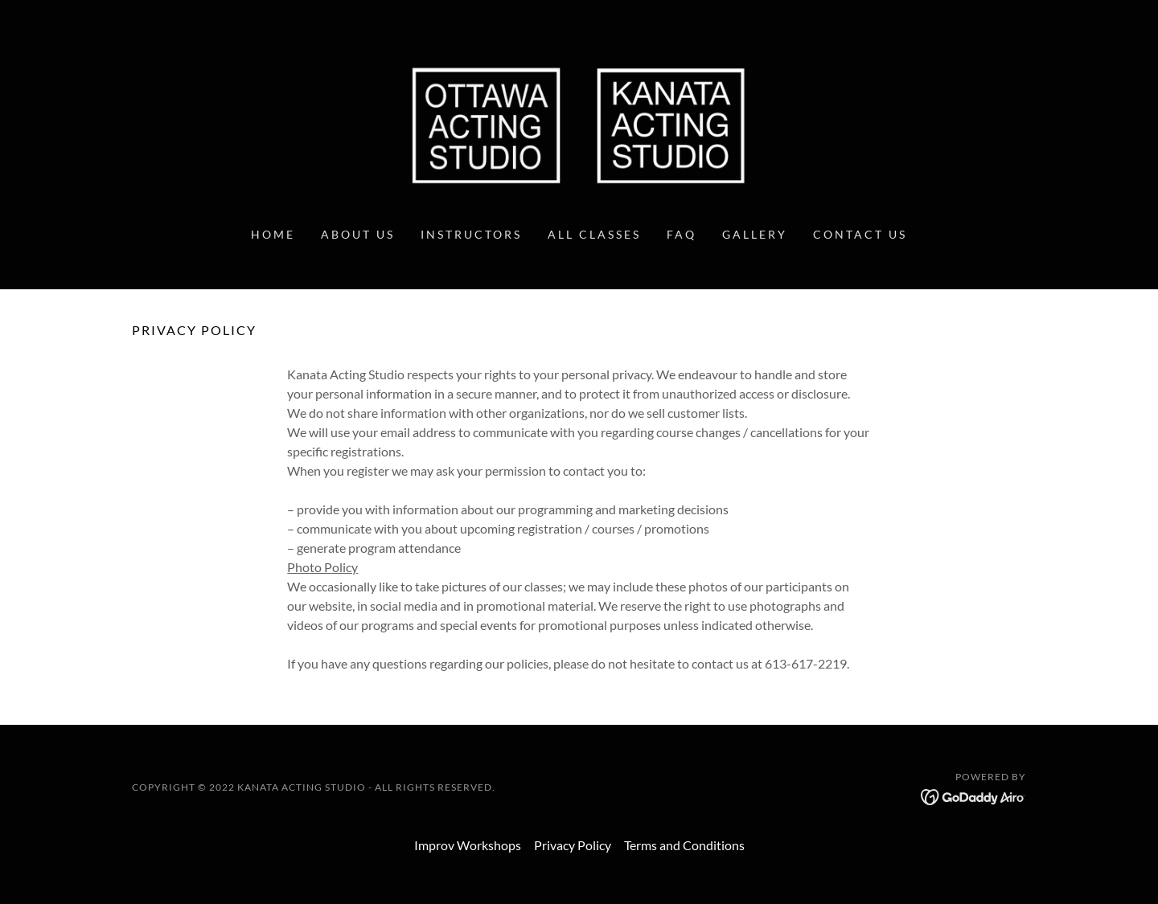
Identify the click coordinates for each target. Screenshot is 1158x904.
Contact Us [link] (860, 234)
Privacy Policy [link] (572, 845)
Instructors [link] (471, 234)
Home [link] (273, 234)
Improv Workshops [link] (467, 845)
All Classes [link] (594, 234)
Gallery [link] (754, 234)
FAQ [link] (681, 234)
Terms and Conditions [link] (684, 845)
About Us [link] (358, 234)
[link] (579, 123)
